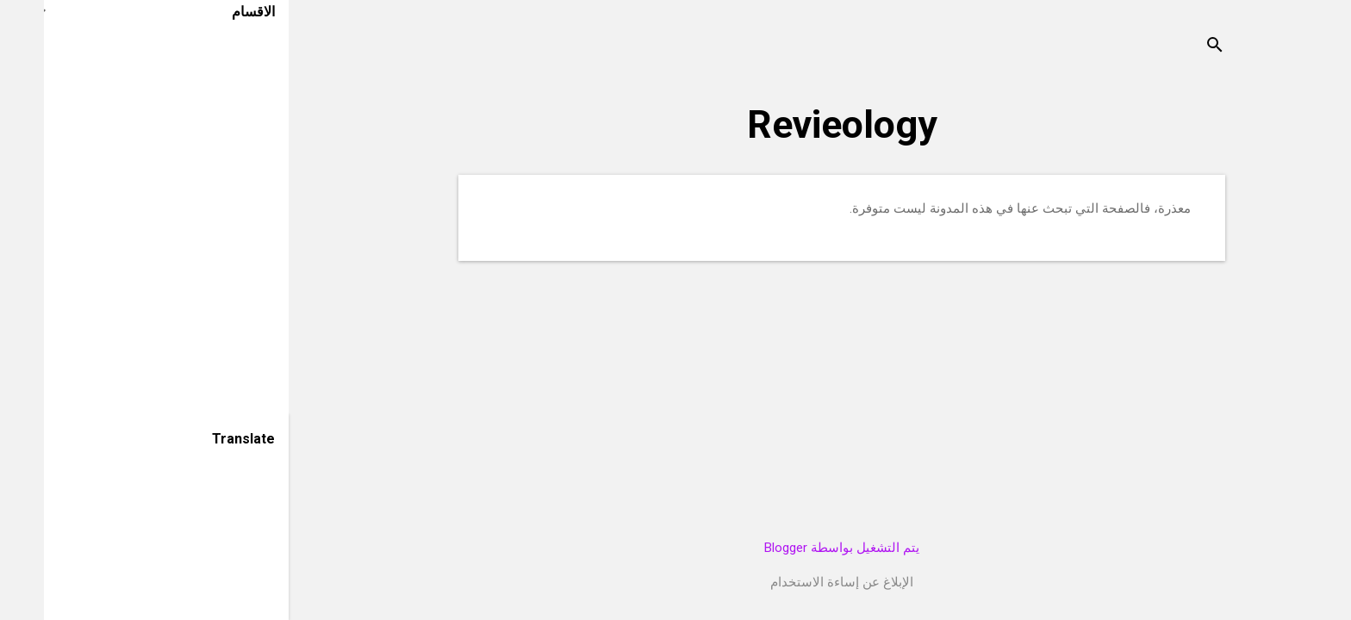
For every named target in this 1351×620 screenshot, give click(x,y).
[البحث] (1171, 47)
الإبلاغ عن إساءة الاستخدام (797, 582)
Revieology (798, 124)
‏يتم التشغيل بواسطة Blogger (797, 547)
